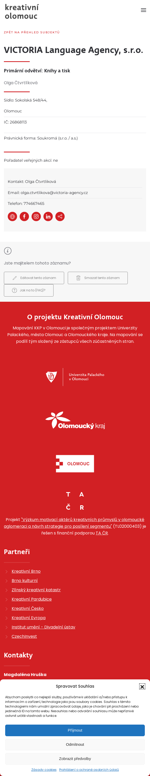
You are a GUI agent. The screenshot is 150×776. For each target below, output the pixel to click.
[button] (142, 686)
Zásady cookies (44, 769)
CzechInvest (24, 636)
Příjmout (75, 730)
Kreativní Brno (26, 571)
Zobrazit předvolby (75, 758)
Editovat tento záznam (34, 278)
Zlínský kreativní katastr (36, 590)
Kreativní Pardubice (32, 599)
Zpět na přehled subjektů (32, 32)
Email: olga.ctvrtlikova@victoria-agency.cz (48, 192)
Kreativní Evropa (29, 618)
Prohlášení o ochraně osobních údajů (89, 769)
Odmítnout (75, 744)
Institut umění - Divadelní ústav (43, 627)
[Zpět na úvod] (22, 11)
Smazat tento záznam (98, 278)
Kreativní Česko (28, 608)
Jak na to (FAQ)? (29, 290)
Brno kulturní (25, 581)
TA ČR (102, 533)
